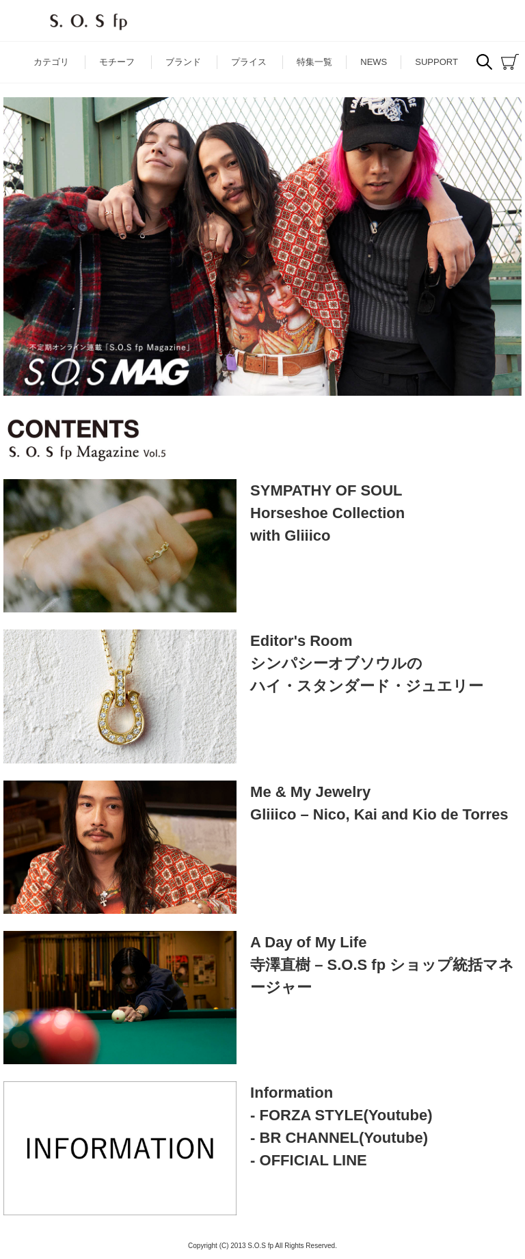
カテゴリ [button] (51, 62)
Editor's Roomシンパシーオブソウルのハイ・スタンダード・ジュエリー (366, 663)
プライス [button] (249, 62)
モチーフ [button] (117, 62)
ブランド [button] (183, 62)
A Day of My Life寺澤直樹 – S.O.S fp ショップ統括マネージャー (382, 965)
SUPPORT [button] (436, 62)
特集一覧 (314, 62)
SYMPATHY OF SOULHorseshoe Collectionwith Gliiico (327, 513)
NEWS (373, 62)
